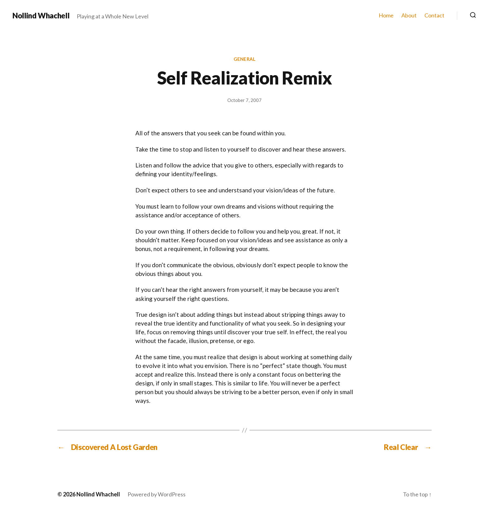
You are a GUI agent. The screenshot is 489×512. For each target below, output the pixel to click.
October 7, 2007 (244, 100)
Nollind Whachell (40, 15)
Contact (434, 15)
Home (386, 15)
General (244, 59)
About (409, 15)
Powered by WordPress (157, 494)
